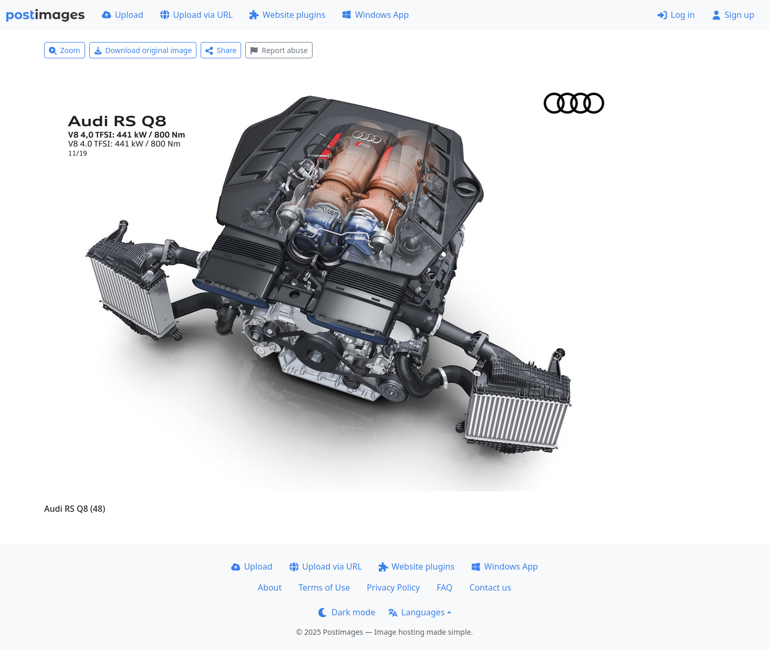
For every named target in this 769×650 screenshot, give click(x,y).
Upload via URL (196, 14)
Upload (122, 14)
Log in (676, 14)
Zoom (64, 50)
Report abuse (278, 50)
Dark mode (346, 612)
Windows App (375, 14)
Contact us (491, 587)
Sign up (733, 14)
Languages (416, 612)
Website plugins (287, 14)
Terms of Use (324, 587)
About (270, 587)
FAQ (444, 587)
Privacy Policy (393, 587)
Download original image (143, 50)
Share (220, 50)
